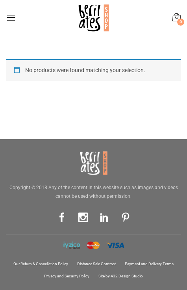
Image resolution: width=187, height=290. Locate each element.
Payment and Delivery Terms (149, 264)
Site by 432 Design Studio (120, 276)
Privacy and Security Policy (66, 276)
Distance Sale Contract (96, 264)
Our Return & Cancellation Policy (40, 264)
